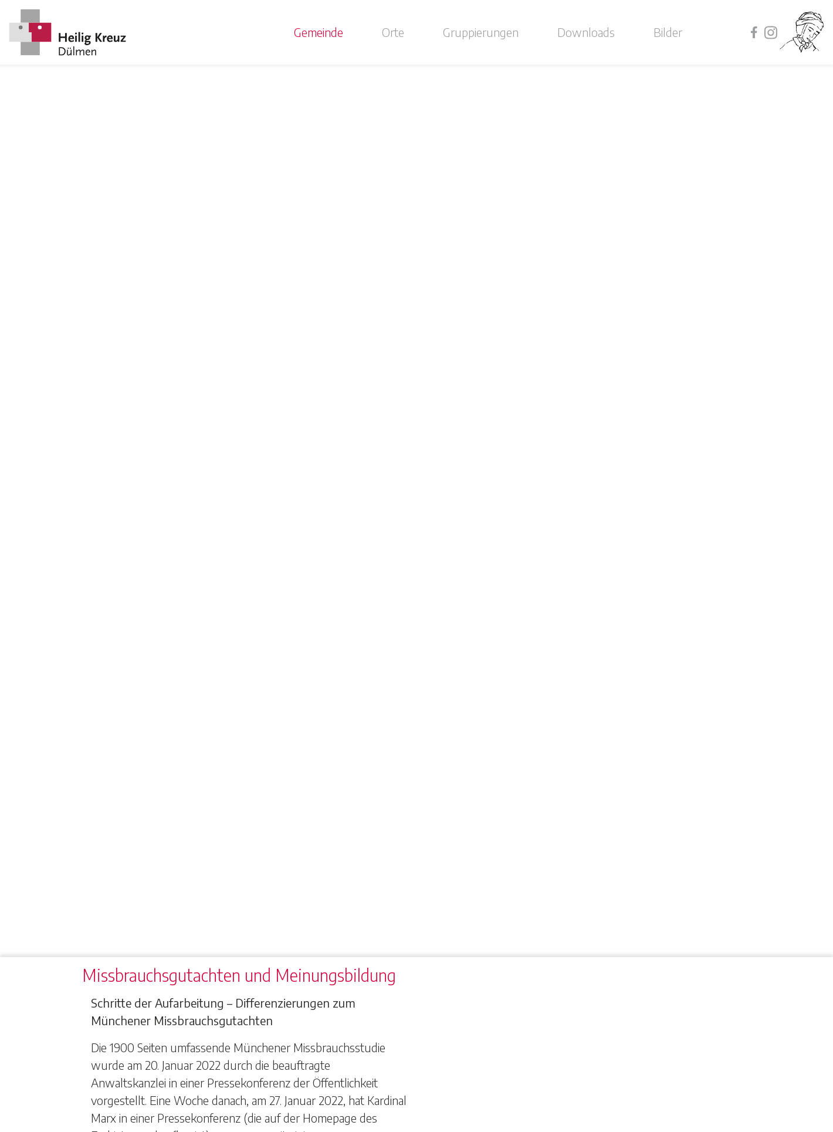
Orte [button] (393, 32)
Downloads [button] (586, 32)
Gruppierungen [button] (481, 32)
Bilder (667, 32)
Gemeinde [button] (318, 32)
